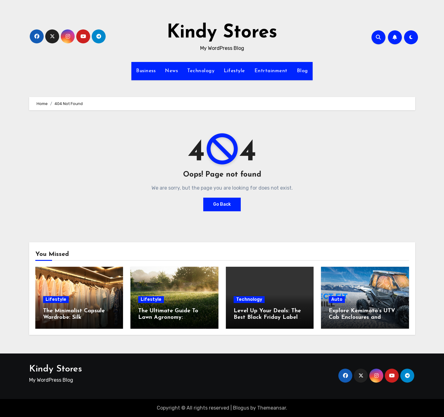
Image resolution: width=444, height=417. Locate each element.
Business (146, 70)
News (171, 70)
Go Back (222, 204)
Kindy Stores (222, 33)
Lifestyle (234, 70)
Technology (200, 70)
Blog (302, 70)
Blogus (241, 408)
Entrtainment (271, 70)
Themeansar (271, 408)
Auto (336, 299)
